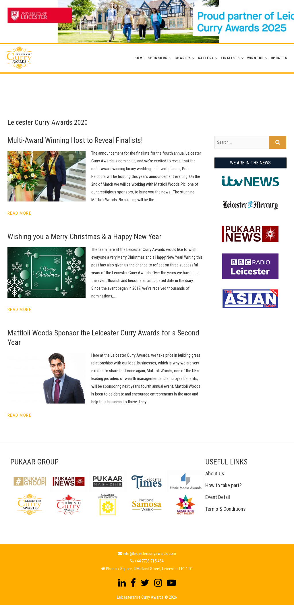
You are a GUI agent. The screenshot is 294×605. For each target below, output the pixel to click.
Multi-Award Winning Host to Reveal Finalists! (75, 140)
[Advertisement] (147, 86)
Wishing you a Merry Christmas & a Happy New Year (84, 236)
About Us (214, 473)
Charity (182, 58)
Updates (279, 58)
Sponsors (157, 58)
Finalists (230, 58)
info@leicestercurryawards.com (149, 553)
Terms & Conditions (225, 509)
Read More (19, 213)
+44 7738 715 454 (149, 561)
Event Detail (217, 497)
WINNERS (255, 58)
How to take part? (223, 485)
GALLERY (206, 58)
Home (139, 58)
